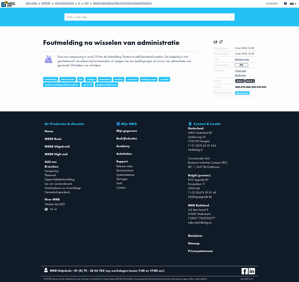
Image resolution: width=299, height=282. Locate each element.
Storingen (122, 179)
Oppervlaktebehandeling (59, 179)
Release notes (124, 166)
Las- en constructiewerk (58, 184)
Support (46, 3)
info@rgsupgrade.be (200, 197)
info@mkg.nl (195, 150)
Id (79, 3)
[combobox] (66, 17)
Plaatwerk (50, 175)
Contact (120, 188)
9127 (86, 3)
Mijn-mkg (31, 3)
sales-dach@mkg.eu (200, 222)
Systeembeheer (125, 175)
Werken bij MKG (55, 204)
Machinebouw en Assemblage (63, 188)
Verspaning (51, 171)
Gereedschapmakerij (57, 192)
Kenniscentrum (64, 3)
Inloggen (272, 3)
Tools (119, 183)
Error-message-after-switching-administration (122, 3)
